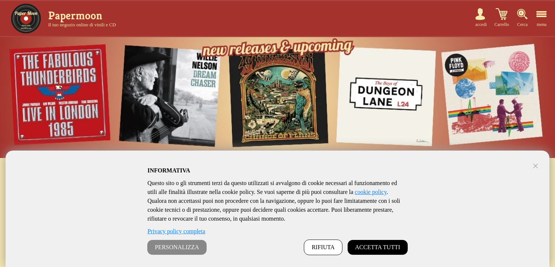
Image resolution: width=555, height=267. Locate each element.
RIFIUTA (323, 247)
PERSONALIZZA (177, 247)
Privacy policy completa (176, 231)
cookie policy (371, 192)
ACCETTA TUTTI (377, 247)
